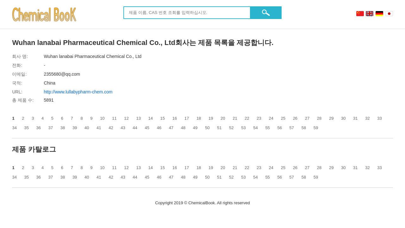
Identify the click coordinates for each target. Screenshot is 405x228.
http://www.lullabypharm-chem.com (78, 91)
